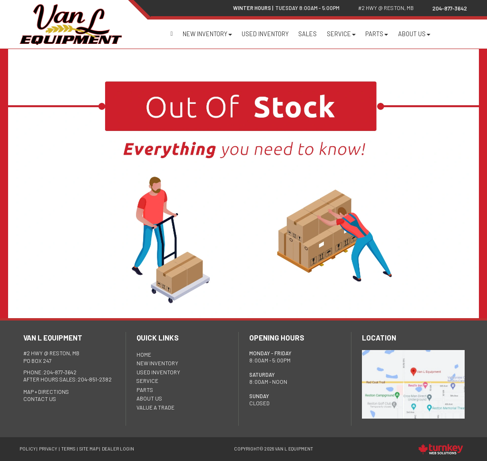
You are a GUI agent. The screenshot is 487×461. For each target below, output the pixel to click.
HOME (143, 354)
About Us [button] (414, 34)
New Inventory (157, 363)
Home (171, 34)
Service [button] (341, 34)
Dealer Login (118, 448)
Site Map (88, 448)
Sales (307, 34)
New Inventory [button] (207, 34)
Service (147, 381)
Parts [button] (376, 34)
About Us (149, 398)
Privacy (48, 448)
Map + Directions (46, 392)
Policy (27, 448)
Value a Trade (155, 407)
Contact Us (39, 399)
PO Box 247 (51, 357)
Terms (68, 448)
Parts (144, 390)
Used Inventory (265, 34)
